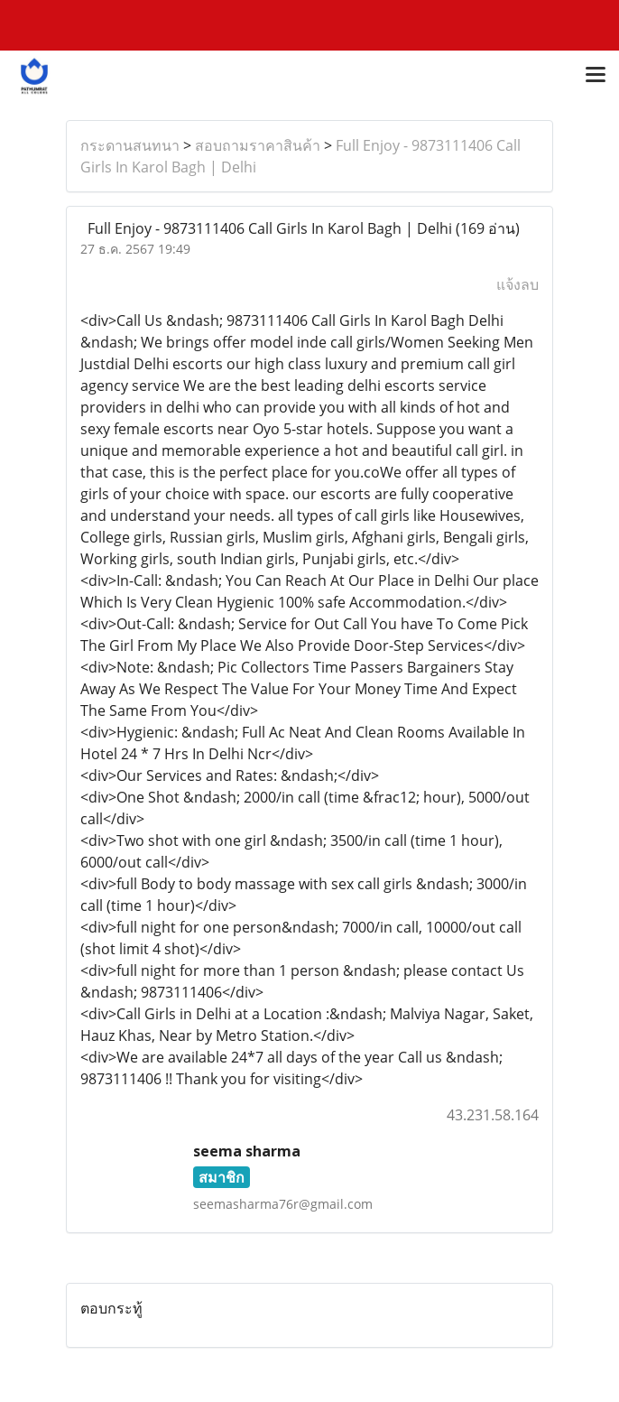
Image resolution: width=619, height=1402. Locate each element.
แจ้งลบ (517, 284)
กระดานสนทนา (130, 145)
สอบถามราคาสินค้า (257, 145)
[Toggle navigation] (595, 76)
